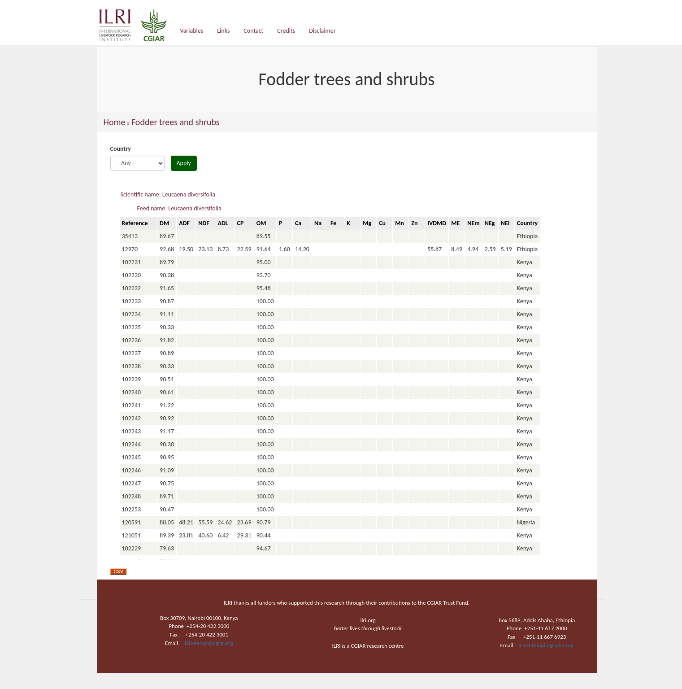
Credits (286, 31)
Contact (253, 31)
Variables (192, 31)
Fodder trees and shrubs (175, 122)
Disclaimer (322, 31)
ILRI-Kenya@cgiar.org (208, 643)
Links (223, 31)
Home (115, 122)
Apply (184, 163)
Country (120, 149)
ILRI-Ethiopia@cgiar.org (545, 645)
